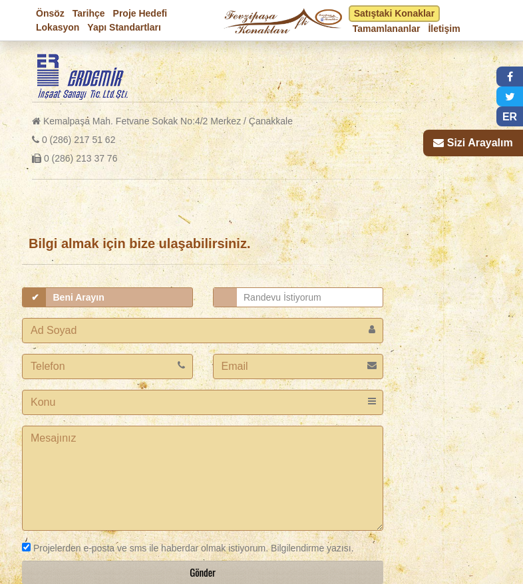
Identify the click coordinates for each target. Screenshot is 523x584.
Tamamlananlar (387, 28)
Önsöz (50, 13)
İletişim (444, 28)
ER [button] (509, 116)
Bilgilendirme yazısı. (310, 548)
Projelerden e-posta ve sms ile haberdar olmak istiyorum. (145, 548)
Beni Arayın (78, 297)
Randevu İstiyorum (282, 297)
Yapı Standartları (123, 27)
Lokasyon (57, 27)
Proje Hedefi (140, 13)
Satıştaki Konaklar (394, 13)
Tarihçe (89, 13)
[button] (509, 76)
